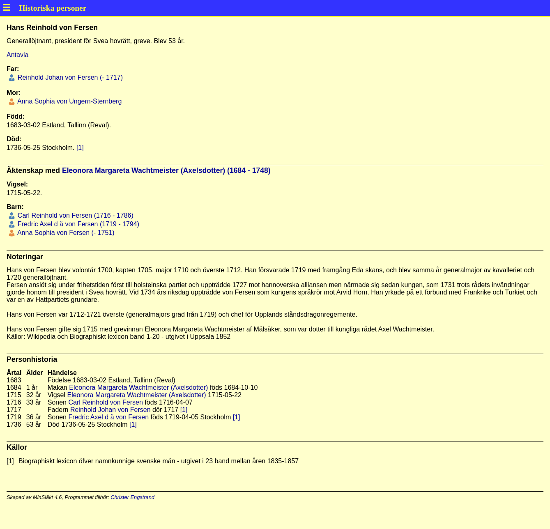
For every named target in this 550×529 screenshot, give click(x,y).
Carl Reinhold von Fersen (105, 402)
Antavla (17, 54)
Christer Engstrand (132, 497)
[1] (80, 147)
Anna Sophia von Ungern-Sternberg (69, 101)
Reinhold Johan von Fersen (110, 409)
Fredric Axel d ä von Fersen (108, 417)
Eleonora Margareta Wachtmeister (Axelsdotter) (138, 387)
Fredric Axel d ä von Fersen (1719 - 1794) (77, 224)
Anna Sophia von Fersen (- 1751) (65, 232)
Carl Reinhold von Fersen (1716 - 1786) (74, 215)
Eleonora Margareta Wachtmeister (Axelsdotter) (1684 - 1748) (166, 170)
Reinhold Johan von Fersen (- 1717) (69, 77)
